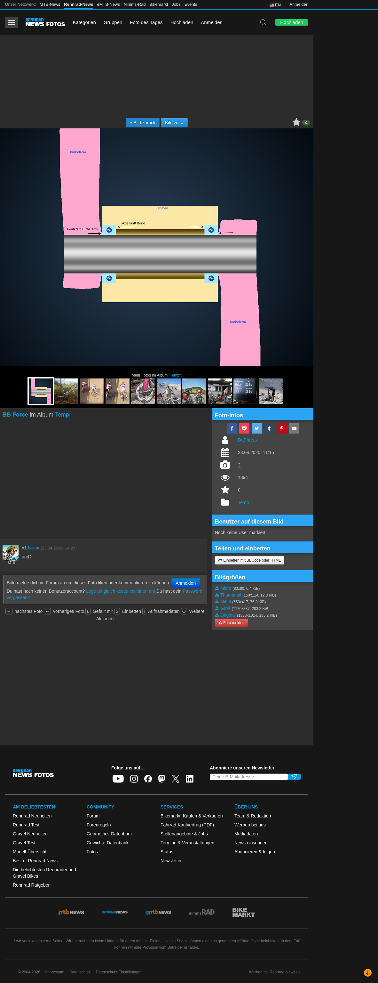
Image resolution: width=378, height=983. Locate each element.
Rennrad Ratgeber (31, 885)
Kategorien (84, 22)
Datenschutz (80, 972)
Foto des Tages (146, 22)
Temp (174, 375)
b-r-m (33, 547)
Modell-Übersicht (29, 851)
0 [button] (306, 122)
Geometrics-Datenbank (110, 833)
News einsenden (251, 842)
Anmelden (298, 4)
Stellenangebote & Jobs (184, 833)
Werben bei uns (250, 824)
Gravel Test (24, 842)
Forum (93, 815)
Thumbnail (230, 594)
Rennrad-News (78, 4)
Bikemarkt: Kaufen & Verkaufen (192, 815)
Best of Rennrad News (35, 860)
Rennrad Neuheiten (32, 815)
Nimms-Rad (135, 4)
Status (167, 851)
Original (228, 615)
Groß (225, 608)
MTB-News (50, 4)
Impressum (54, 972)
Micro (225, 588)
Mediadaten (246, 833)
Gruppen (113, 22)
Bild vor (174, 122)
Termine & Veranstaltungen (187, 842)
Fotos (92, 851)
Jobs (176, 4)
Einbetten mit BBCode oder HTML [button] (249, 560)
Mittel (225, 601)
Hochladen (181, 22)
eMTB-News (108, 4)
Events (191, 4)
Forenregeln (99, 824)
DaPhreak (248, 440)
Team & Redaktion (252, 815)
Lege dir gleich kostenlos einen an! (120, 591)
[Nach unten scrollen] (368, 973)
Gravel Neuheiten (30, 833)
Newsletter (171, 860)
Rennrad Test (26, 824)
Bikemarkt (159, 4)
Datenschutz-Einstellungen (119, 972)
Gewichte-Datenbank (108, 842)
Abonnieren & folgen (254, 851)
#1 (24, 547)
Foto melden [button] (231, 623)
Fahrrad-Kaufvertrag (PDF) (187, 824)
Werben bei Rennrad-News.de (275, 972)
